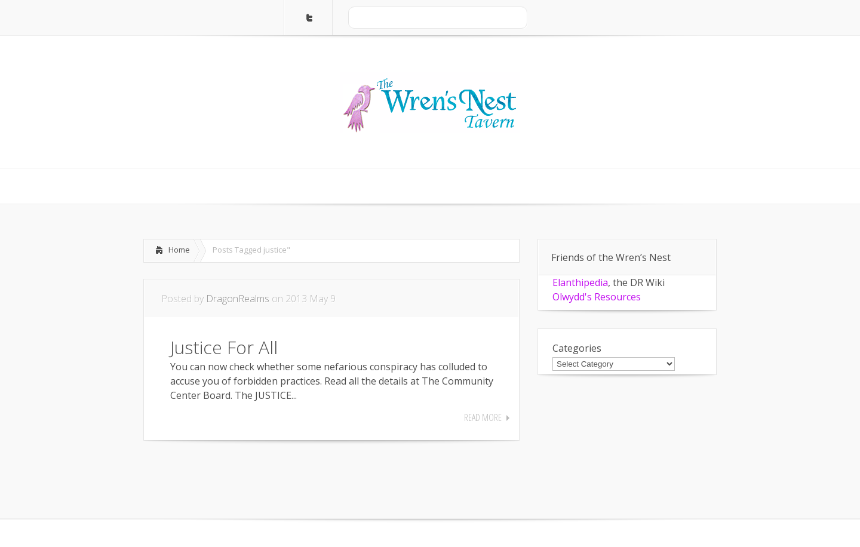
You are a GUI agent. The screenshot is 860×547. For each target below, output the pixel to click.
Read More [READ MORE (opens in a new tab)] (483, 417)
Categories (576, 348)
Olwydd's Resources (596, 296)
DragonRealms (237, 298)
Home (179, 249)
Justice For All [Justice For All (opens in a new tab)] (224, 347)
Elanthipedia (580, 282)
